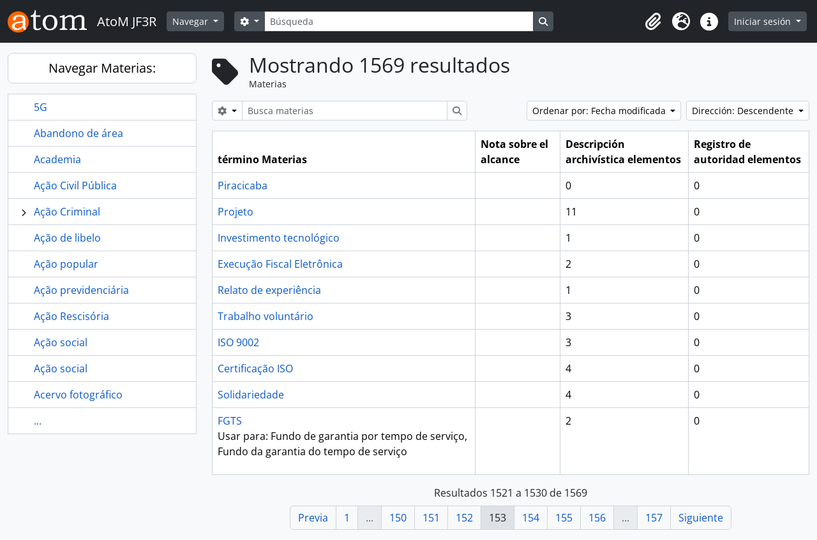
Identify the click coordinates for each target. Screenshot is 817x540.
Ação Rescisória (71, 316)
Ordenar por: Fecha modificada (600, 111)
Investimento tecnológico (279, 238)
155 (564, 518)
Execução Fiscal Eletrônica (280, 264)
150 (398, 518)
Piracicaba (242, 186)
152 (464, 518)
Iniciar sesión (763, 21)
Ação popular (66, 264)
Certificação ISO (255, 368)
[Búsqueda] (399, 21)
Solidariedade (251, 395)
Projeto (235, 212)
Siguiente (700, 518)
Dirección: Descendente (744, 111)
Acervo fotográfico (78, 395)
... (37, 421)
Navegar (191, 21)
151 (431, 518)
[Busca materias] (344, 110)
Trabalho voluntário (265, 316)
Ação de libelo (67, 238)
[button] (653, 22)
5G (40, 107)
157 (654, 518)
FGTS (230, 421)
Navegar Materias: (102, 68)
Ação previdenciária (81, 290)
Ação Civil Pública (75, 186)
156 (597, 518)
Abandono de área (78, 133)
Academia (57, 159)
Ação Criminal (67, 212)
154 (530, 518)
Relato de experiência (269, 290)
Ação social (60, 342)
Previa (313, 518)
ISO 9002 (238, 342)
